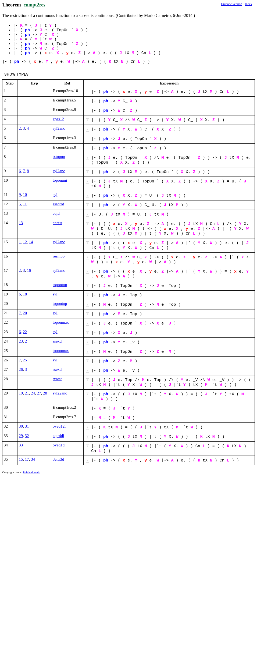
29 (21, 436)
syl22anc (60, 393)
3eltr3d (58, 459)
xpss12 (58, 119)
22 (25, 332)
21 (27, 393)
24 (33, 393)
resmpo (59, 256)
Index (248, 4)
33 (21, 445)
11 (25, 204)
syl (55, 194)
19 (21, 393)
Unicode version (231, 4)
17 (27, 459)
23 (21, 341)
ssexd (57, 341)
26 (21, 369)
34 (33, 459)
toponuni (60, 180)
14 (31, 242)
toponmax (61, 322)
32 (27, 436)
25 (25, 360)
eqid (56, 213)
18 (25, 294)
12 (25, 242)
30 (21, 426)
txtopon (59, 156)
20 (25, 313)
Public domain (31, 472)
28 (45, 393)
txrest (57, 379)
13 (21, 223)
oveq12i (59, 426)
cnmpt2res (34, 5)
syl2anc (59, 128)
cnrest (57, 223)
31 (27, 426)
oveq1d (59, 445)
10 (25, 194)
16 (29, 270)
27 (39, 393)
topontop (60, 285)
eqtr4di (58, 436)
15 (21, 459)
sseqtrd (58, 204)
